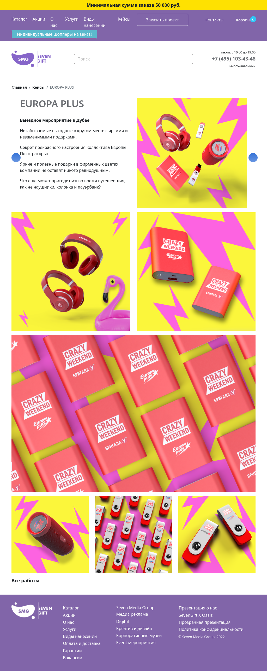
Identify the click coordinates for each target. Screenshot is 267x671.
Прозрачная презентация (205, 622)
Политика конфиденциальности (211, 629)
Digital (122, 621)
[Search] (133, 59)
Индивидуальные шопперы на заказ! (54, 34)
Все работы (25, 580)
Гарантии (72, 651)
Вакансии (72, 658)
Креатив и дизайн (134, 628)
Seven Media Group (135, 607)
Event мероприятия (136, 642)
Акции (39, 19)
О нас (53, 22)
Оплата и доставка (82, 643)
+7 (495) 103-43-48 (234, 58)
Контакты (214, 19)
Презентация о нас (198, 608)
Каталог (19, 19)
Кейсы (124, 19)
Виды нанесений (95, 22)
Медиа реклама (132, 614)
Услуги (71, 19)
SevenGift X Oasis (196, 615)
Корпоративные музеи (139, 635)
